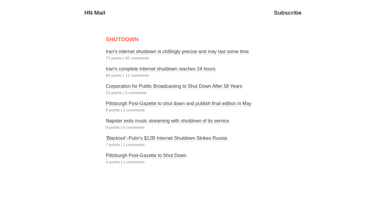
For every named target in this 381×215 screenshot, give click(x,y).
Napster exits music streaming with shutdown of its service (167, 120)
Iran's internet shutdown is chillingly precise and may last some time (177, 51)
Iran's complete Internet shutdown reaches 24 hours (161, 68)
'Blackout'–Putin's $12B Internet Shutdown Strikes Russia (166, 138)
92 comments (137, 58)
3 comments (134, 110)
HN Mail (94, 13)
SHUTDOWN (122, 39)
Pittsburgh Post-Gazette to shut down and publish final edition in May (178, 103)
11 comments (137, 75)
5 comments (136, 92)
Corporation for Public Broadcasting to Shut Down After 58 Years (174, 86)
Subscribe (288, 13)
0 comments (134, 127)
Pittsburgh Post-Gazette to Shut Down (146, 155)
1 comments (134, 144)
